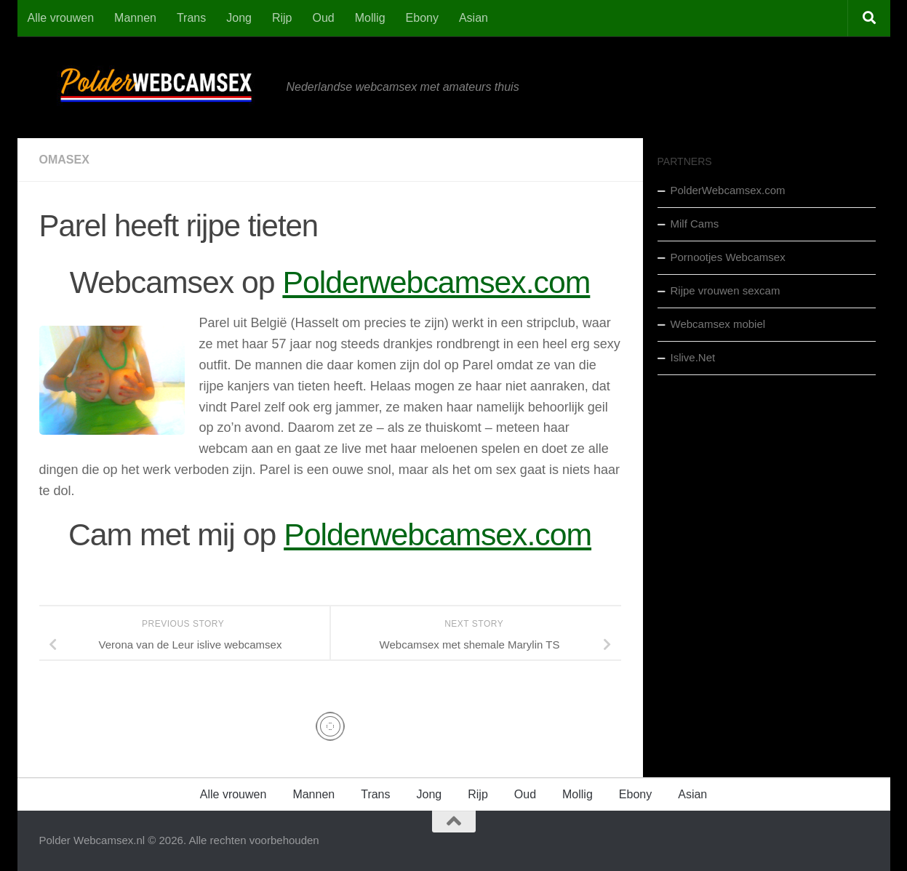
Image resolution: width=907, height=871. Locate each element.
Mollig (370, 18)
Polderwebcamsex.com (436, 282)
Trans (191, 18)
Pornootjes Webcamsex (728, 257)
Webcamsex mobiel (718, 324)
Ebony (422, 18)
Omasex (64, 159)
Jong (239, 18)
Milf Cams (695, 223)
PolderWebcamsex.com (728, 190)
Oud (324, 18)
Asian (473, 18)
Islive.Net (693, 357)
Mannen (135, 18)
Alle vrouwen (61, 18)
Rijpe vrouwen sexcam (725, 290)
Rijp (282, 18)
